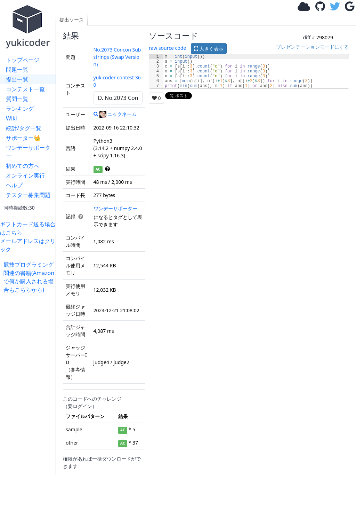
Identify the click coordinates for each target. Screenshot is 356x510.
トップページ (22, 60)
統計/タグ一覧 (23, 128)
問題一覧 (17, 69)
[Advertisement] (29, 398)
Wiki (11, 118)
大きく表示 (209, 48)
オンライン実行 (25, 175)
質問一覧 (17, 99)
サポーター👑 (23, 138)
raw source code (167, 48)
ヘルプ (14, 185)
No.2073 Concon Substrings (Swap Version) (117, 57)
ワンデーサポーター (28, 152)
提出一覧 (17, 79)
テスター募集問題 (28, 195)
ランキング (20, 108)
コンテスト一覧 (25, 89)
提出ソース (71, 19)
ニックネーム (118, 114)
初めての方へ (22, 166)
